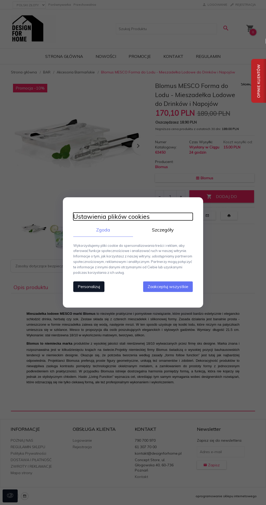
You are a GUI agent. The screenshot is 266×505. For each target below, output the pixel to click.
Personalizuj (89, 286)
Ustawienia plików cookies (111, 216)
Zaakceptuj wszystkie (168, 286)
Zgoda (103, 230)
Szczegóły (163, 230)
